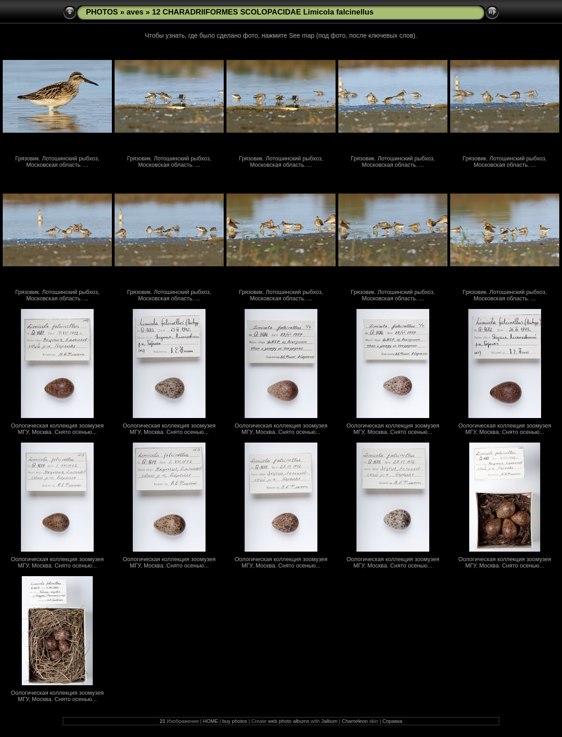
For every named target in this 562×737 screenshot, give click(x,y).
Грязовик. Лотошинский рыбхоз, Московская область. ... (57, 161)
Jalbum (329, 721)
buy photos (234, 721)
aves (134, 12)
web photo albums (288, 721)
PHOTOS (102, 12)
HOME (210, 721)
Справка (392, 721)
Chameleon (355, 721)
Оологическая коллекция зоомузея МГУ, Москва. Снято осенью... (57, 429)
